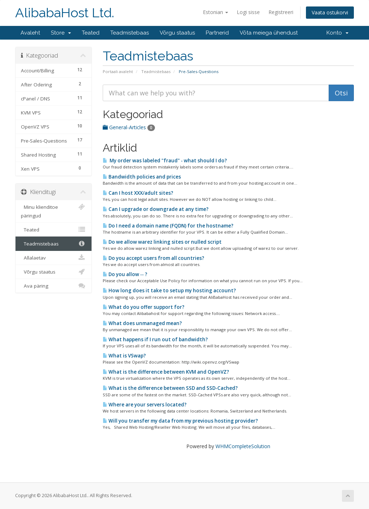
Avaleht (30, 33)
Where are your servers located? (145, 404)
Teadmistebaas (129, 33)
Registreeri (280, 12)
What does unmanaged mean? (142, 323)
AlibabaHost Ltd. (64, 13)
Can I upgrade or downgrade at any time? (156, 209)
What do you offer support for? (143, 307)
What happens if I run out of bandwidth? (155, 339)
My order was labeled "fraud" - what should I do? (165, 160)
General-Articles (129, 127)
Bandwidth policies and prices (142, 177)
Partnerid (217, 33)
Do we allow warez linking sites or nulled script (162, 242)
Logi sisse (248, 12)
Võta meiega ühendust (269, 33)
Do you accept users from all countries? (153, 258)
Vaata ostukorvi (330, 12)
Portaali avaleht (118, 71)
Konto (337, 33)
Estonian (215, 12)
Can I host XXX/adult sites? (138, 193)
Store (61, 33)
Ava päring (53, 285)
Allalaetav (53, 257)
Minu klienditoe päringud (53, 211)
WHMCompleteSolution (242, 446)
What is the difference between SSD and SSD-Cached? (170, 388)
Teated (90, 33)
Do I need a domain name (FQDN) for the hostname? (168, 225)
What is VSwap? (124, 355)
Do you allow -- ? (125, 274)
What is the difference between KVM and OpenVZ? (166, 372)
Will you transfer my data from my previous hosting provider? (180, 421)
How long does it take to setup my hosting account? (169, 290)
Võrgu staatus (177, 33)
